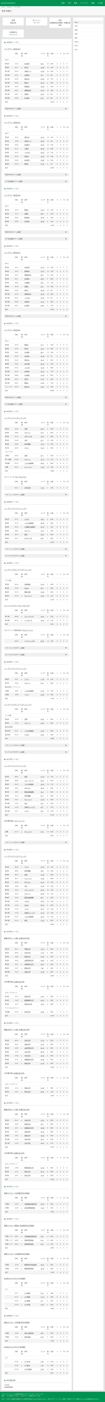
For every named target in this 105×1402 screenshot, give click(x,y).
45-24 (42, 1168)
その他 (100, 3)
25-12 (42, 302)
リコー (26, 679)
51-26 (42, 368)
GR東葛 (27, 283)
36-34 (42, 79)
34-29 (42, 1135)
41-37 (42, 348)
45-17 (42, 909)
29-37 (42, 964)
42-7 (42, 807)
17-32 (42, 488)
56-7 (42, 796)
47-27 (42, 1044)
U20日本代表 (8, 1387)
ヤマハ (26, 448)
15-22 (42, 731)
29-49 (42, 1059)
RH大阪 (27, 364)
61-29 (42, 294)
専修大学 (27, 949)
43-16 (42, 784)
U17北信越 (21, 1279)
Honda (26, 588)
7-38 (42, 968)
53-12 (42, 210)
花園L (26, 214)
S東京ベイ (27, 71)
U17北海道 (28, 1369)
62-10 (42, 527)
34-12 (42, 1143)
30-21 (42, 719)
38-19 (42, 960)
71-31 (42, 949)
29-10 (42, 1204)
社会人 (77, 42)
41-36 (42, 723)
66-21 (42, 641)
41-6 (42, 286)
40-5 (42, 275)
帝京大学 (27, 1012)
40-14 (42, 1000)
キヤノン (27, 432)
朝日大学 (27, 1171)
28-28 (42, 160)
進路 (75, 3)
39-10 (42, 592)
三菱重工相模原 (29, 527)
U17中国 (27, 1304)
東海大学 (27, 968)
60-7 (42, 897)
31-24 (42, 375)
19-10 (42, 298)
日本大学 (27, 1040)
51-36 (42, 164)
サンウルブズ (20, 477)
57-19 (42, 90)
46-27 (42, 534)
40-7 (42, 588)
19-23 (42, 596)
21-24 (42, 867)
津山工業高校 (29, 1333)
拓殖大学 (27, 956)
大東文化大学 (24, 938)
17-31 (42, 953)
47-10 (42, 777)
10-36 (42, 1268)
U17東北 (27, 1365)
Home (3, 7)
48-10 (42, 290)
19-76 (42, 1175)
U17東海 (27, 1301)
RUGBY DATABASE (8, 3)
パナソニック (20, 418)
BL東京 (26, 64)
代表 (76, 34)
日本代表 (27, 488)
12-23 (42, 1208)
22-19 (42, 267)
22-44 (42, 1088)
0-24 (42, 1244)
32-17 (42, 459)
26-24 (42, 141)
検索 (93, 3)
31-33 (42, 1063)
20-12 (42, 1369)
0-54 (42, 1236)
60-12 (42, 429)
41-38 (42, 972)
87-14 (42, 1171)
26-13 (42, 436)
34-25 (42, 901)
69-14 (42, 905)
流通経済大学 (29, 964)
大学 (69, 3)
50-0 (42, 1333)
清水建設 (27, 584)
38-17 (42, 279)
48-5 (42, 352)
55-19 (42, 448)
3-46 (42, 1361)
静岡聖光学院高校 (30, 1265)
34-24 (42, 86)
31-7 (42, 75)
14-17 (42, 1304)
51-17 (42, 531)
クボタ (26, 519)
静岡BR (27, 86)
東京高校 (27, 1337)
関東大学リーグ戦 (11, 938)
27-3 (42, 345)
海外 (76, 38)
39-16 (42, 145)
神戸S (26, 67)
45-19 (42, 217)
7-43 (42, 1365)
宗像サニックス (29, 807)
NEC (25, 440)
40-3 (42, 538)
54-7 (42, 455)
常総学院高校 (29, 1240)
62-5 (42, 440)
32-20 (42, 875)
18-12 (42, 387)
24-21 (42, 735)
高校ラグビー (9, 1193)
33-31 (42, 1004)
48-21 (42, 463)
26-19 (42, 1132)
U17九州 (27, 1361)
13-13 (42, 444)
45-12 (42, 890)
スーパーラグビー (11, 606)
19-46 (42, 1128)
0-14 (42, 1240)
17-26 (42, 679)
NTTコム (27, 788)
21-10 (42, 799)
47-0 (42, 432)
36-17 (42, 1139)
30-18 (42, 356)
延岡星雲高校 (29, 1244)
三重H (26, 149)
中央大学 (27, 953)
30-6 (42, 871)
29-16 (42, 894)
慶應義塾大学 (29, 1000)
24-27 (42, 94)
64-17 (42, 780)
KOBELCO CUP (10, 1279)
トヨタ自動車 (29, 463)
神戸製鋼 (27, 444)
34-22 (42, 305)
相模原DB (27, 90)
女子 (76, 49)
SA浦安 (26, 352)
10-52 (42, 620)
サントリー (28, 467)
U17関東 (27, 1297)
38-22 (42, 152)
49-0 (42, 214)
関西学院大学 (29, 1168)
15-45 (42, 878)
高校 (63, 3)
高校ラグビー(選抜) (11, 1226)
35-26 (42, 694)
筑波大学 (27, 996)
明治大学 (27, 1092)
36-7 (42, 1124)
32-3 (42, 792)
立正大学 (27, 1052)
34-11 (42, 519)
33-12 (42, 137)
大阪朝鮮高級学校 (30, 1204)
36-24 (42, 221)
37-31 (42, 379)
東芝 (25, 534)
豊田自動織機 (29, 792)
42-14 (42, 882)
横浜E (26, 83)
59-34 (42, 956)
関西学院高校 (29, 1268)
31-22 (42, 996)
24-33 (42, 1056)
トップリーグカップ (12, 570)
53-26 (42, 156)
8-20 (42, 1337)
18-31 (42, 616)
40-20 (42, 523)
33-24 (42, 383)
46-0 (42, 64)
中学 (76, 46)
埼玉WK (9, 7)
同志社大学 (28, 1004)
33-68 (42, 1012)
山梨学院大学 (29, 960)
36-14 (42, 917)
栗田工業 (27, 592)
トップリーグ (9, 418)
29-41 (42, 1092)
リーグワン (84, 3)
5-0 (42, 1301)
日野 (25, 429)
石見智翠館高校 (29, 1208)
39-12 (42, 788)
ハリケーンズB (29, 641)
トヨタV (27, 152)
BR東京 (27, 75)
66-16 (42, 1052)
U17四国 (27, 1293)
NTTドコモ (28, 436)
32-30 (42, 71)
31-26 (42, 467)
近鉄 (25, 455)
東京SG (26, 79)
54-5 (42, 803)
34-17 (42, 360)
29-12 (42, 371)
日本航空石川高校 (56, 23)
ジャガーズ (28, 620)
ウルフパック (27, 630)
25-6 (42, 683)
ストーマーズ (29, 616)
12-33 (42, 1297)
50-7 (42, 811)
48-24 (42, 149)
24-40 (42, 67)
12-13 (42, 1120)
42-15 (42, 83)
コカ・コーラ (29, 780)
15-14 (42, 271)
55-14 (42, 584)
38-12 (42, 1265)
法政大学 (27, 972)
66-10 (42, 364)
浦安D (26, 94)
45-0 (42, 98)
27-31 (42, 691)
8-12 (42, 832)
